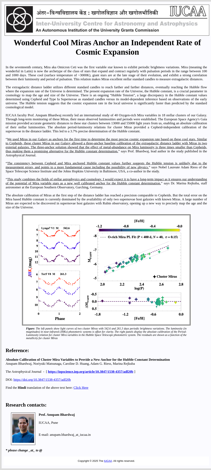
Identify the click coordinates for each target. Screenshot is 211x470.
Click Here (81, 388)
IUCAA (108, 460)
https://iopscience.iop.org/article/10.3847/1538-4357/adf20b (90, 372)
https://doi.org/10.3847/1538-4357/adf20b (42, 380)
